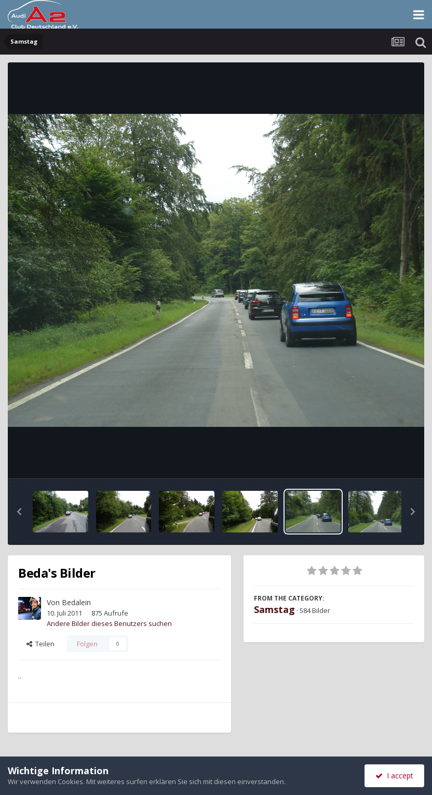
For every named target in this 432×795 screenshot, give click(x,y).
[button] (19, 511)
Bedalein (76, 602)
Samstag (274, 609)
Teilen (40, 643)
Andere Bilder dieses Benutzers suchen (109, 623)
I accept (394, 775)
